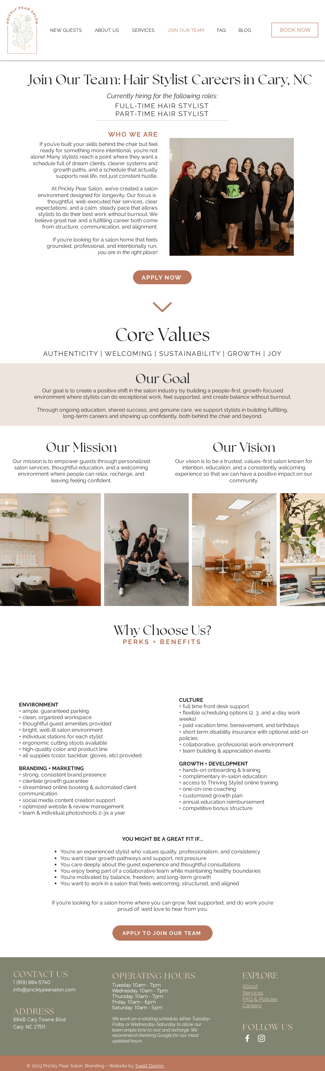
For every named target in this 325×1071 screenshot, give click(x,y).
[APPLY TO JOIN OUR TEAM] (162, 933)
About (250, 986)
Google (164, 1035)
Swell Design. (149, 1065)
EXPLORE (260, 975)
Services (252, 993)
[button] (106, 30)
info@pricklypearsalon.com (44, 989)
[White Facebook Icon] (247, 1038)
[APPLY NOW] (162, 277)
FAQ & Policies (260, 999)
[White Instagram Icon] (261, 1038)
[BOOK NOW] (294, 30)
